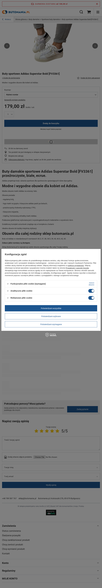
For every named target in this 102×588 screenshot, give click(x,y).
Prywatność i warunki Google (77, 268)
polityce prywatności (76, 265)
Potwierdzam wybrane (51, 316)
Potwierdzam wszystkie (51, 308)
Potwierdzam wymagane (51, 324)
